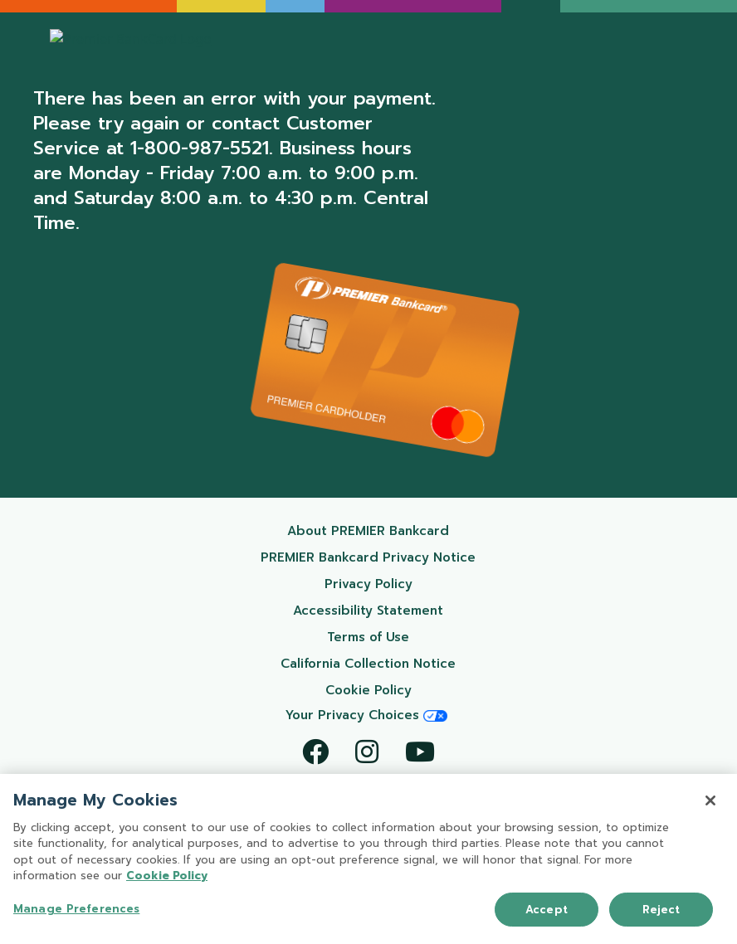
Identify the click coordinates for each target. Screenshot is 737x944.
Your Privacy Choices (366, 715)
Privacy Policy (408, 583)
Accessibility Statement (392, 610)
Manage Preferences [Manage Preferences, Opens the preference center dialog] (76, 910)
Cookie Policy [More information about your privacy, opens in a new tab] (166, 878)
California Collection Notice (386, 663)
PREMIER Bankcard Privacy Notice (376, 557)
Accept (546, 911)
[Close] (710, 802)
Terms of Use (409, 636)
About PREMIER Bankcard (389, 530)
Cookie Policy (408, 689)
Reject (661, 911)
